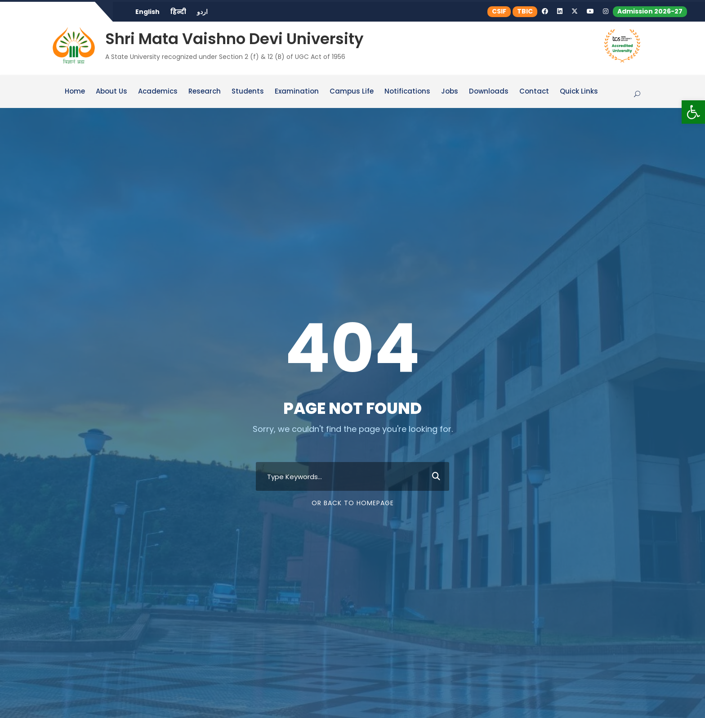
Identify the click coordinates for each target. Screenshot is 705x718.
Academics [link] (158, 92)
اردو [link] (202, 11)
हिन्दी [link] (178, 11)
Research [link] (204, 92)
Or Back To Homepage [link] (353, 502)
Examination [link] (297, 92)
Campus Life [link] (352, 92)
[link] (693, 112)
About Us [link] (111, 92)
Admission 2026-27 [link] (650, 11)
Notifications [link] (407, 92)
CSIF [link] (499, 11)
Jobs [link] (449, 92)
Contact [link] (534, 92)
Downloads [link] (489, 92)
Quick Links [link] (579, 92)
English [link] (147, 11)
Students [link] (248, 92)
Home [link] (75, 92)
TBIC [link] (525, 11)
